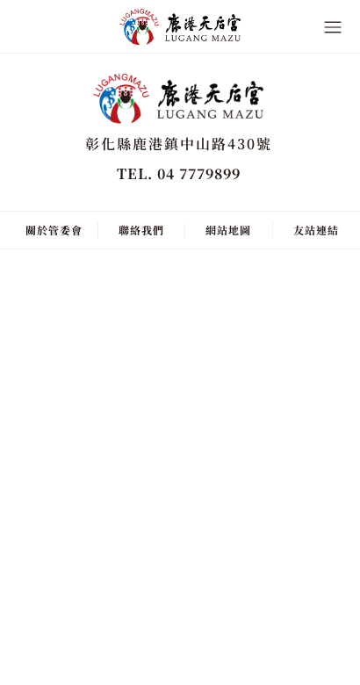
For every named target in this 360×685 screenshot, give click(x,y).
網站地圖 (228, 229)
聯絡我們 (141, 229)
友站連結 (316, 229)
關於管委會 (54, 229)
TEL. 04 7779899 (179, 173)
